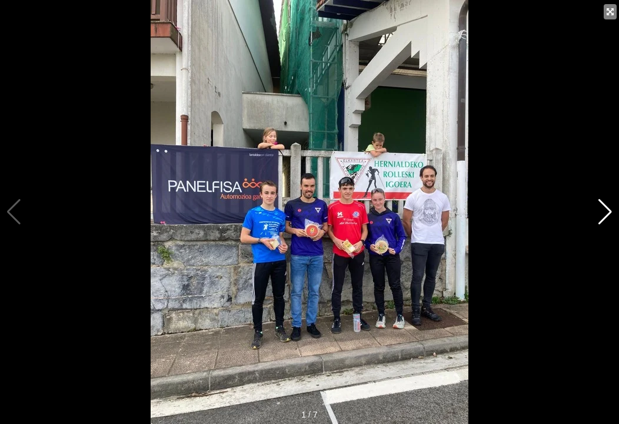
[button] (605, 212)
